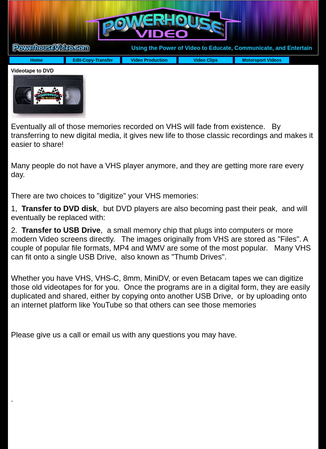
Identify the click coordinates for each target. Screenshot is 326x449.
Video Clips (206, 60)
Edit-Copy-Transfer (93, 60)
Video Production (149, 60)
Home (36, 60)
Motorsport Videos (261, 60)
